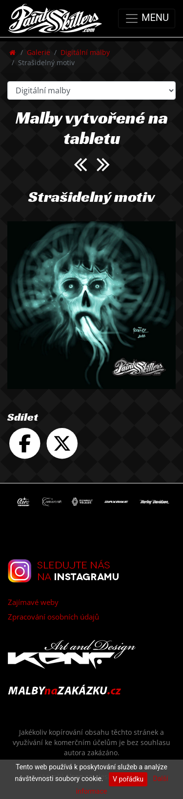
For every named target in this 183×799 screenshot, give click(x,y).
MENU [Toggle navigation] (146, 18)
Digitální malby (85, 52)
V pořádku (128, 779)
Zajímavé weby (33, 602)
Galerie (38, 52)
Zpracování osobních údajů (53, 616)
